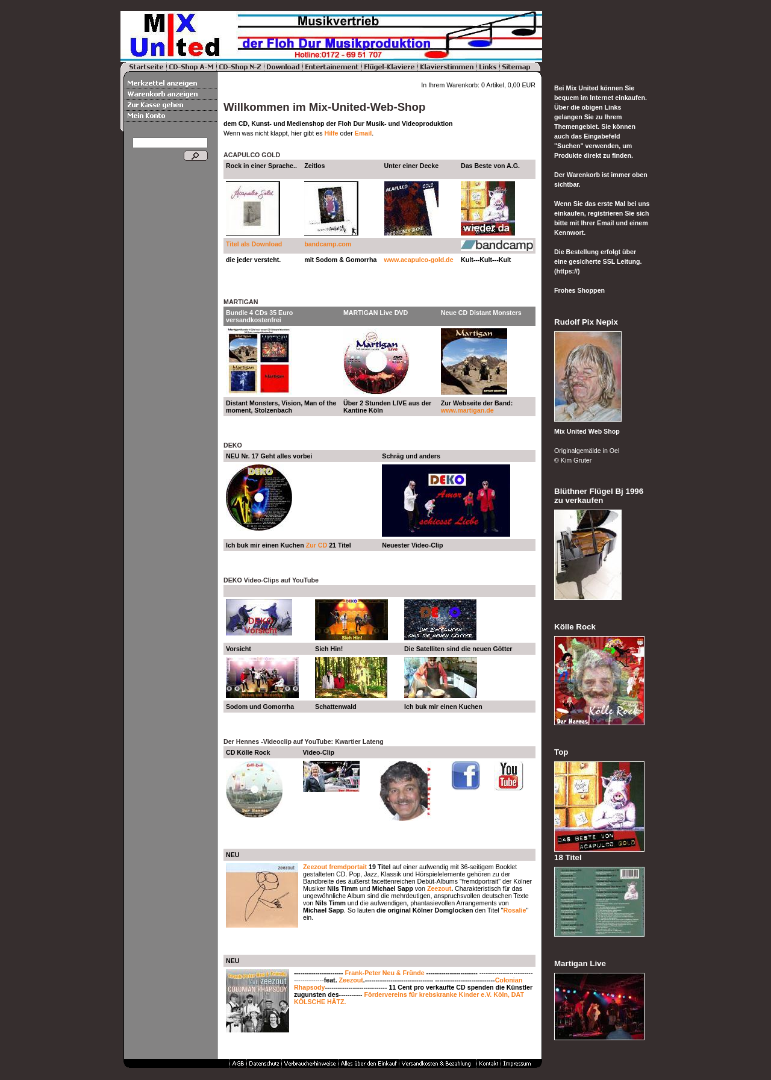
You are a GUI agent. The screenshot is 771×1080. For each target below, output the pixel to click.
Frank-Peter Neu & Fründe (385, 972)
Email (363, 133)
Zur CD (317, 545)
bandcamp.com (328, 244)
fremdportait (348, 866)
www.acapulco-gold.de (419, 259)
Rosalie (514, 910)
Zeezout (315, 866)
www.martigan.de (467, 410)
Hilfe (331, 133)
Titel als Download (254, 244)
